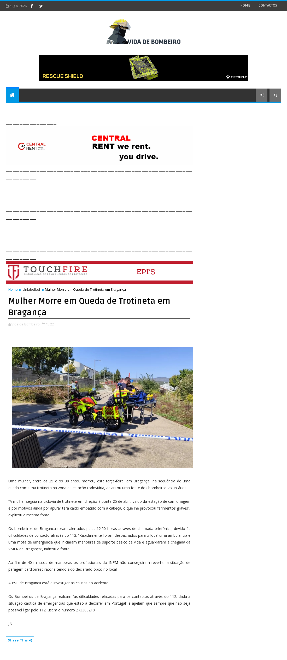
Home (13, 289)
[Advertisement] (101, 192)
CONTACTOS (268, 5)
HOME (245, 5)
